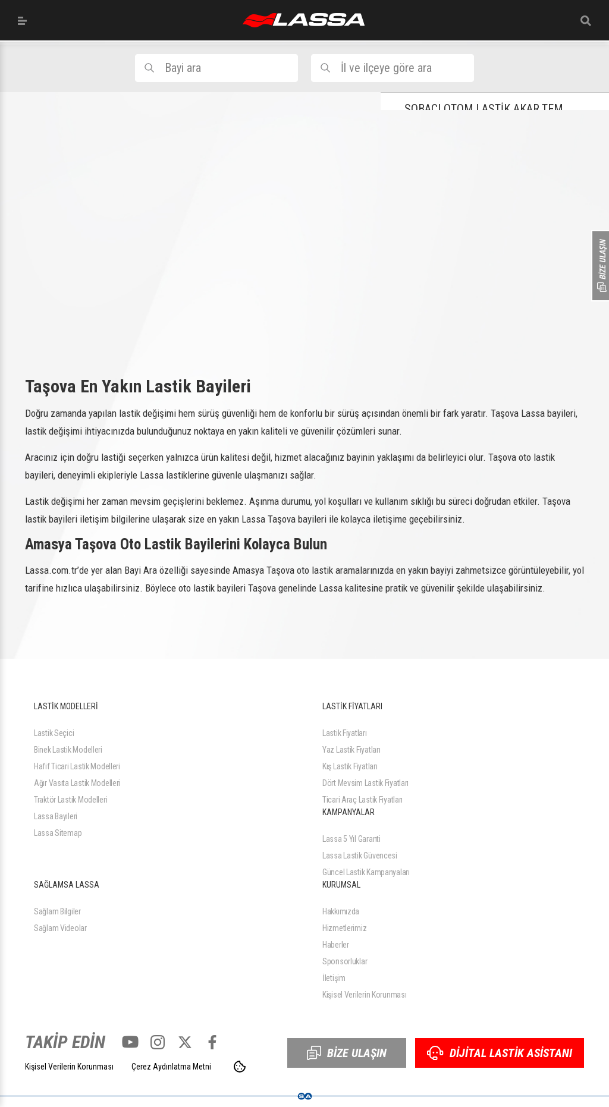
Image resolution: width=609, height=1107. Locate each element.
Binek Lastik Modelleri (68, 749)
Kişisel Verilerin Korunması (364, 994)
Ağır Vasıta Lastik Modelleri (77, 783)
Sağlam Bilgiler (57, 911)
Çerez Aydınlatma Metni (171, 1066)
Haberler (335, 944)
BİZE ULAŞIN (347, 1053)
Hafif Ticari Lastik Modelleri (77, 766)
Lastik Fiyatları (344, 733)
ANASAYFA (304, 20)
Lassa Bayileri (55, 816)
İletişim (334, 978)
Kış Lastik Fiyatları (349, 766)
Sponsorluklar (344, 961)
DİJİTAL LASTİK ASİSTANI (499, 1053)
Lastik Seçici (54, 733)
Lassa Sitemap (57, 833)
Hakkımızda (340, 911)
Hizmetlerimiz (344, 928)
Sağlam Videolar (60, 928)
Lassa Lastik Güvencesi (359, 855)
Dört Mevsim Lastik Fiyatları (365, 783)
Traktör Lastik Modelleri (70, 799)
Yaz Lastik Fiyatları (351, 749)
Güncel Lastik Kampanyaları (366, 872)
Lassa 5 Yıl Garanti (351, 839)
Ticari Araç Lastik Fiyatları (362, 799)
